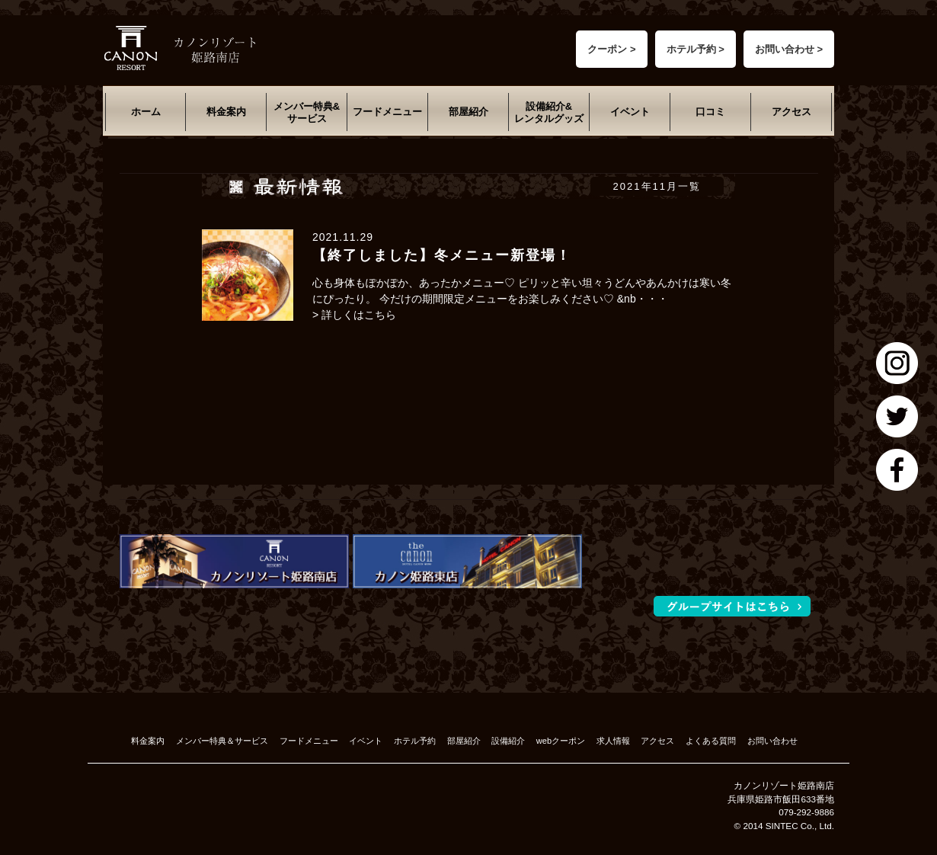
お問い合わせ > (789, 49)
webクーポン (560, 740)
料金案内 (226, 111)
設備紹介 (508, 740)
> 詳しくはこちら (354, 315)
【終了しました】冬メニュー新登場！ (441, 255)
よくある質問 (711, 740)
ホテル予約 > (695, 49)
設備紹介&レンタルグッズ (549, 112)
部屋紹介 (468, 111)
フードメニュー (387, 111)
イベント (630, 111)
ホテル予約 (415, 740)
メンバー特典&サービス (306, 112)
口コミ (710, 111)
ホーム (146, 111)
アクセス (791, 111)
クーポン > (611, 49)
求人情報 (613, 740)
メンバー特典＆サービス (222, 740)
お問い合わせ (772, 740)
